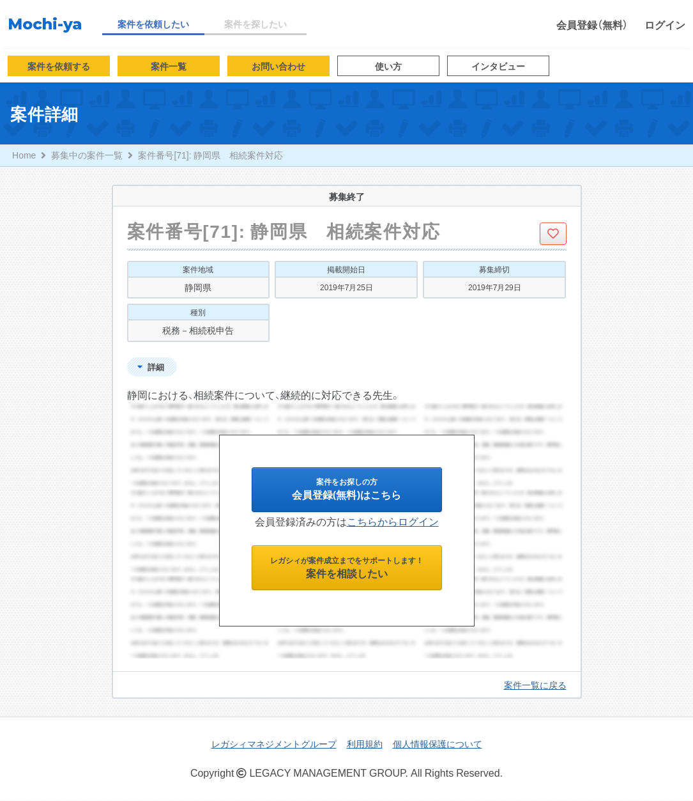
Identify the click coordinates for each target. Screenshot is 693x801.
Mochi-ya (45, 24)
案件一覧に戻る (535, 685)
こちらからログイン (393, 523)
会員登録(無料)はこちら (346, 491)
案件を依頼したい (153, 24)
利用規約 (365, 744)
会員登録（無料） (592, 24)
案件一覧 (169, 66)
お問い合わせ (278, 66)
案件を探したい (255, 24)
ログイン (664, 24)
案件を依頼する (58, 66)
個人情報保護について (437, 744)
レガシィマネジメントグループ (274, 744)
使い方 (388, 66)
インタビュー (498, 66)
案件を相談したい (347, 571)
